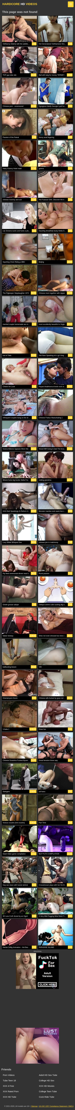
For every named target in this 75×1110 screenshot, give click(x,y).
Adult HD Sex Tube (48, 1075)
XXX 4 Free (8, 1086)
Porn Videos (8, 1075)
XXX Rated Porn (11, 1091)
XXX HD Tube (9, 1097)
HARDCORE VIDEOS (19, 4)
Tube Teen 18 (9, 1080)
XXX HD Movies (46, 1086)
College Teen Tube (48, 1091)
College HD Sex (46, 1080)
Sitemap (34, 1106)
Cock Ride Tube (46, 1097)
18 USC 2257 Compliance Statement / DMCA (56, 1106)
